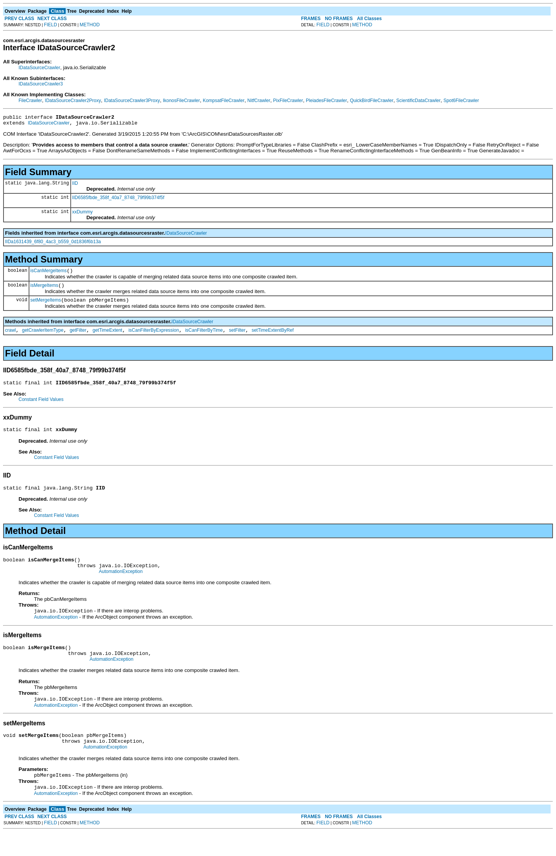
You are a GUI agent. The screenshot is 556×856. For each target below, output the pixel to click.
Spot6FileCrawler (461, 100)
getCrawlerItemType (42, 337)
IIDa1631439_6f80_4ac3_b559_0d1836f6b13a (53, 244)
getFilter (78, 337)
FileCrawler (30, 100)
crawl (10, 337)
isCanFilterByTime (204, 337)
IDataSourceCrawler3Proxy (132, 100)
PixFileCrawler (288, 100)
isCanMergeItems (49, 274)
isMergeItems (44, 290)
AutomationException (120, 585)
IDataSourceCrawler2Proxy (73, 100)
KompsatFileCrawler (223, 100)
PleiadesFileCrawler (326, 100)
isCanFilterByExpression (154, 337)
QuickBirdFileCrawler (371, 100)
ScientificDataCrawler (418, 100)
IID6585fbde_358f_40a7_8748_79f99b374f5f (118, 200)
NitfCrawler (258, 100)
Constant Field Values (41, 407)
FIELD (50, 24)
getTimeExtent (107, 337)
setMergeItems (46, 306)
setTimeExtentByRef (273, 337)
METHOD (90, 24)
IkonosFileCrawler (181, 100)
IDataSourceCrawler (39, 67)
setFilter (237, 337)
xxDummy (82, 214)
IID (75, 185)
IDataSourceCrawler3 (41, 84)
